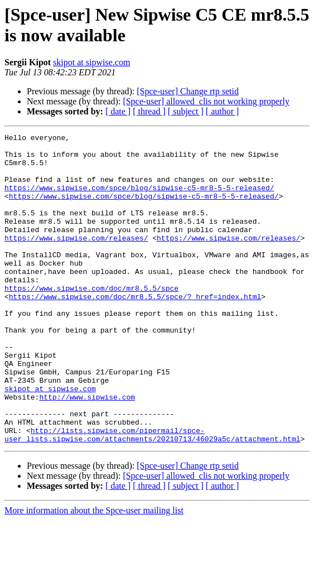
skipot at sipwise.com (91, 62)
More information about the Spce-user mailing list (93, 572)
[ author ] (222, 111)
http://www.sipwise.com (87, 450)
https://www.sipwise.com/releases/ (76, 259)
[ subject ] (186, 111)
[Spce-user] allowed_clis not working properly (206, 101)
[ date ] (118, 111)
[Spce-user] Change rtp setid (188, 91)
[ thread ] (149, 111)
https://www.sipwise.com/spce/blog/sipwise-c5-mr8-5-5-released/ (139, 199)
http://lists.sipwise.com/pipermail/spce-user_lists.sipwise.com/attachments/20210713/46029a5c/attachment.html (152, 495)
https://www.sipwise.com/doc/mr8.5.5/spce (91, 320)
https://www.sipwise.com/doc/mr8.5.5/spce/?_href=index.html (135, 330)
